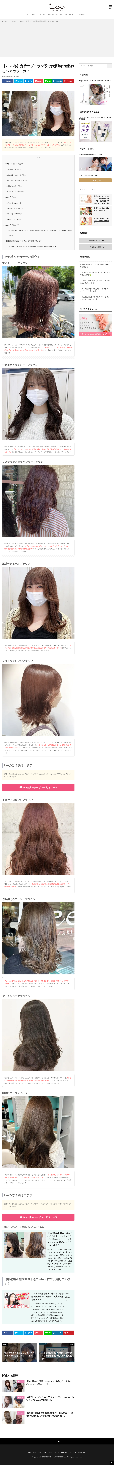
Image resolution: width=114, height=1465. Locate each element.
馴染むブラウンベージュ (14, 219)
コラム (14, 21)
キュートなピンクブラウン (15, 203)
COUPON (63, 14)
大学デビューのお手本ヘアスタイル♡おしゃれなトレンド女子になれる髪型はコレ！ (50, 1398)
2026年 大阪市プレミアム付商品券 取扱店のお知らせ (94, 265)
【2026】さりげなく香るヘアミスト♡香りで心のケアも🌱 (95, 274)
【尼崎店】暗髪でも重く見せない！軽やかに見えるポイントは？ (95, 282)
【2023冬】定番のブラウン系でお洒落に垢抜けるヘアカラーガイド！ (40, 21)
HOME (6, 21)
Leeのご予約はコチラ (11, 197)
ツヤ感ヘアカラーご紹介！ (13, 164)
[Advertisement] (57, 38)
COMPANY (81, 14)
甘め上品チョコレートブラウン (16, 175)
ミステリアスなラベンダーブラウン (17, 180)
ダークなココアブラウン (14, 214)
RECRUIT (72, 14)
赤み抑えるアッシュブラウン (15, 208)
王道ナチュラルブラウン (14, 186)
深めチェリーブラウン (13, 169)
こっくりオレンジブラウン (15, 191)
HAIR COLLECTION (39, 14)
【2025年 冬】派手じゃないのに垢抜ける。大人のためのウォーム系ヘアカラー (49, 1382)
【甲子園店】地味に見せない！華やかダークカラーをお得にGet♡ (95, 290)
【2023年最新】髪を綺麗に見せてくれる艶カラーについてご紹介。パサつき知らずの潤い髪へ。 (49, 1414)
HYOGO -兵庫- (95, 247)
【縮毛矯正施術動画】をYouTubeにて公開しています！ (23, 241)
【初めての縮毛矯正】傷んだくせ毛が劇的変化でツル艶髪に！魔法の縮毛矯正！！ (32, 246)
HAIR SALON (52, 14)
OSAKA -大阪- (95, 240)
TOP (28, 14)
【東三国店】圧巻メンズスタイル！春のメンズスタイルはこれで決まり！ (95, 298)
